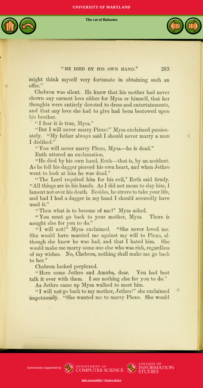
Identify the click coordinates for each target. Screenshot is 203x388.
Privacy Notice (112, 380)
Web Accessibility (92, 380)
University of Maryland (101, 7)
